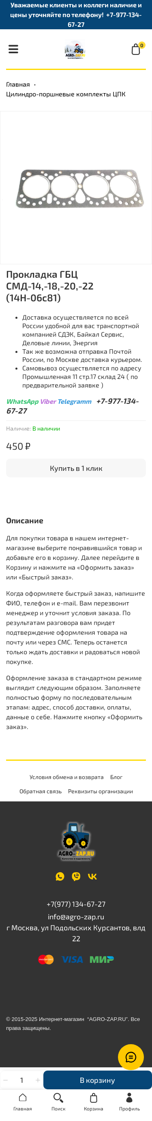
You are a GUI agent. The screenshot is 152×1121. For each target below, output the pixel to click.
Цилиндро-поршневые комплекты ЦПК (66, 94)
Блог (116, 776)
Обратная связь (40, 791)
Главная (18, 84)
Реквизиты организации (100, 791)
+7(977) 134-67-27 (76, 903)
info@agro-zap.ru (76, 916)
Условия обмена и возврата (67, 776)
